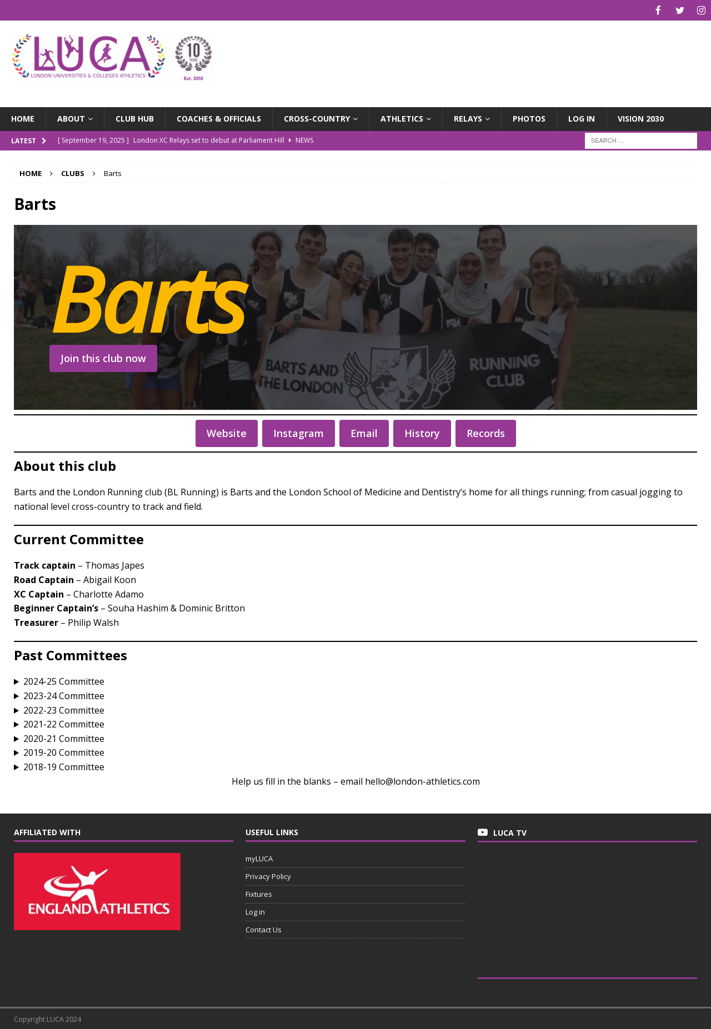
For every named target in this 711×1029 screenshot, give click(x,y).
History (422, 432)
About (71, 117)
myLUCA (259, 857)
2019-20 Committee (63, 751)
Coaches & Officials (219, 117)
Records (486, 432)
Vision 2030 (641, 117)
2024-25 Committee (63, 680)
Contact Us (264, 928)
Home (22, 117)
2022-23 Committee (63, 709)
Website (227, 432)
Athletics (401, 117)
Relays (468, 117)
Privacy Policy (268, 875)
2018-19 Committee (63, 766)
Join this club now (103, 357)
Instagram (298, 432)
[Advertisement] (471, 56)
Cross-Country (317, 117)
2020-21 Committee (63, 737)
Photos (529, 117)
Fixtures (259, 893)
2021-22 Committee (63, 723)
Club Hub (135, 117)
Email (364, 432)
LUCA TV (510, 831)
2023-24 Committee (63, 695)
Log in (581, 117)
